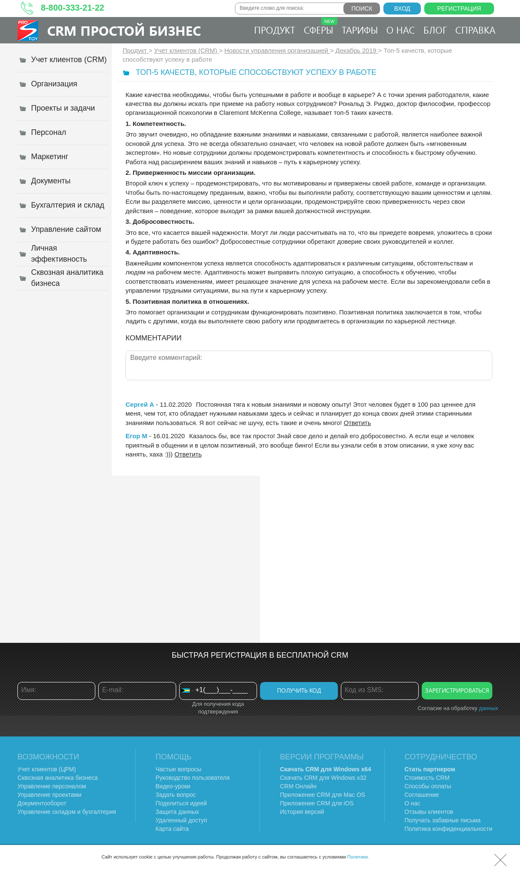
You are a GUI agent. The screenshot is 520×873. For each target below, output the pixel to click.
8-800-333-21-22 (72, 7)
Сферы (320, 26)
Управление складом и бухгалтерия (66, 811)
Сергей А (140, 404)
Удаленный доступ (181, 820)
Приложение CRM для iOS (317, 803)
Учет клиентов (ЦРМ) (46, 769)
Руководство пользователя (193, 777)
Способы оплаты (428, 786)
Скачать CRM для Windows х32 (323, 777)
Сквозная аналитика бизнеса (57, 777)
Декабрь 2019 (356, 50)
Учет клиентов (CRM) (186, 50)
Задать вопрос (176, 794)
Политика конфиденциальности (449, 828)
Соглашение (422, 794)
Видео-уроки (173, 786)
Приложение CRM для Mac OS (322, 794)
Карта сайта (172, 828)
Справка (475, 29)
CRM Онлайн (298, 786)
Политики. (358, 856)
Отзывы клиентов (429, 811)
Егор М (136, 435)
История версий (302, 811)
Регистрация (459, 8)
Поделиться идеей (181, 803)
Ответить (357, 422)
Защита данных (177, 811)
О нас (400, 29)
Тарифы (360, 29)
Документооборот (41, 803)
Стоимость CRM (427, 777)
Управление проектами (49, 794)
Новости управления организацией (277, 50)
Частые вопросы (179, 769)
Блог (435, 29)
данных (488, 708)
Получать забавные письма (443, 820)
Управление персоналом (51, 786)
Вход (402, 8)
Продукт (274, 29)
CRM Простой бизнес (124, 30)
